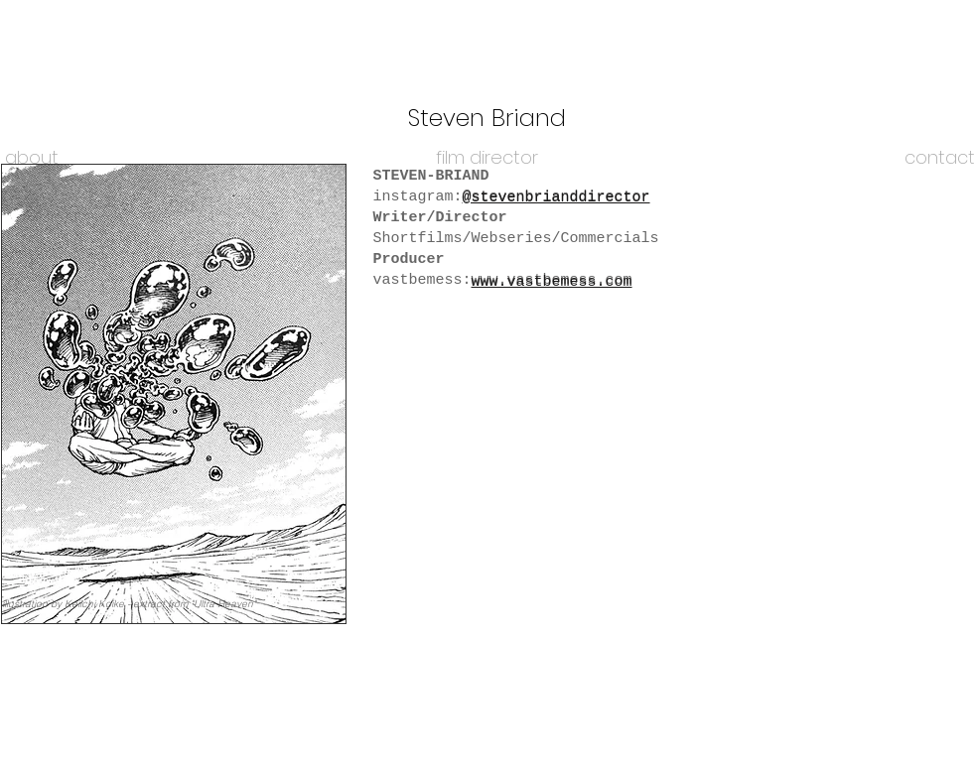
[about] (32, 158)
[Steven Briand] (487, 118)
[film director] (487, 158)
